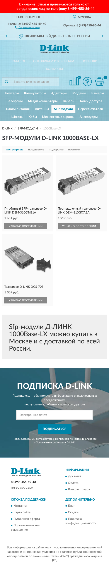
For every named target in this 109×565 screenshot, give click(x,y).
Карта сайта (22, 512)
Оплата (73, 482)
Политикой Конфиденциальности (76, 439)
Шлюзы (17, 117)
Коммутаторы (35, 93)
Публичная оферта (27, 519)
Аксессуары (89, 117)
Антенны (42, 109)
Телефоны (15, 101)
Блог (71, 506)
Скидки (73, 512)
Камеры (97, 93)
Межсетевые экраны (58, 117)
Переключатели (90, 109)
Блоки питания (18, 109)
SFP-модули (63, 109)
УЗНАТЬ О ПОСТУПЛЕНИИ (26, 226)
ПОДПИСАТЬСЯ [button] (54, 429)
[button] (27, 27)
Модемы (79, 93)
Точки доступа (91, 101)
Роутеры (12, 93)
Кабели (68, 101)
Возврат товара (79, 489)
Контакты (54, 69)
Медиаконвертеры (43, 101)
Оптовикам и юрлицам (53, 61)
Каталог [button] (19, 61)
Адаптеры (59, 93)
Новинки (89, 61)
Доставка (74, 476)
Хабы (33, 117)
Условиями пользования (51, 442)
